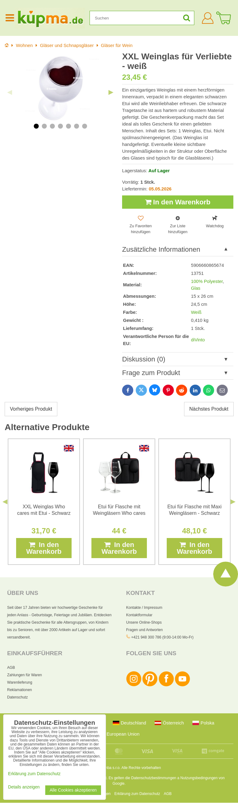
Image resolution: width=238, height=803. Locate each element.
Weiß (196, 312)
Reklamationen (19, 690)
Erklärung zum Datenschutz (137, 794)
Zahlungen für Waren (24, 675)
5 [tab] (68, 126)
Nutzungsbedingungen (199, 778)
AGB (11, 668)
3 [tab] (52, 126)
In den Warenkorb (177, 202)
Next (111, 92)
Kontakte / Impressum (144, 607)
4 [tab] (60, 126)
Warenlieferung (19, 683)
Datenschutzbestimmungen (153, 778)
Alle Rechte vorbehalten (141, 768)
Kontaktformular (139, 615)
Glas (195, 288)
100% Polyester (207, 281)
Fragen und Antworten (144, 630)
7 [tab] (84, 126)
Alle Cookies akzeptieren (73, 790)
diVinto (198, 340)
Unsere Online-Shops (144, 622)
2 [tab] (44, 126)
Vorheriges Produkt (31, 409)
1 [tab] (36, 126)
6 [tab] (76, 126)
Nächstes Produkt (208, 409)
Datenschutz (17, 697)
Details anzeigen (24, 787)
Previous (10, 92)
